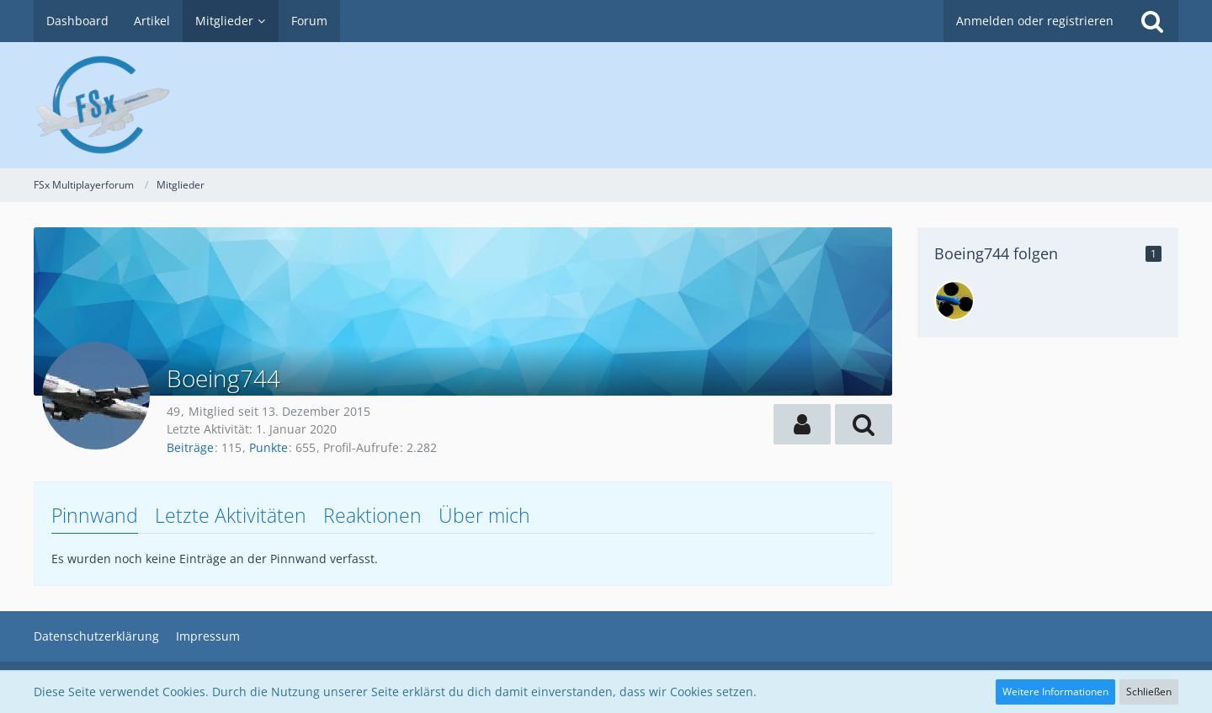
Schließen (1149, 691)
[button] (802, 424)
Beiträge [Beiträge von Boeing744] (190, 447)
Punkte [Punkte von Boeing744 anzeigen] (268, 447)
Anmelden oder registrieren (1035, 21)
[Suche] (1152, 21)
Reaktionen (372, 515)
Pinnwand (94, 515)
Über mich (484, 515)
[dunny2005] (954, 300)
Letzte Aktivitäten (230, 515)
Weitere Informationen (1055, 691)
